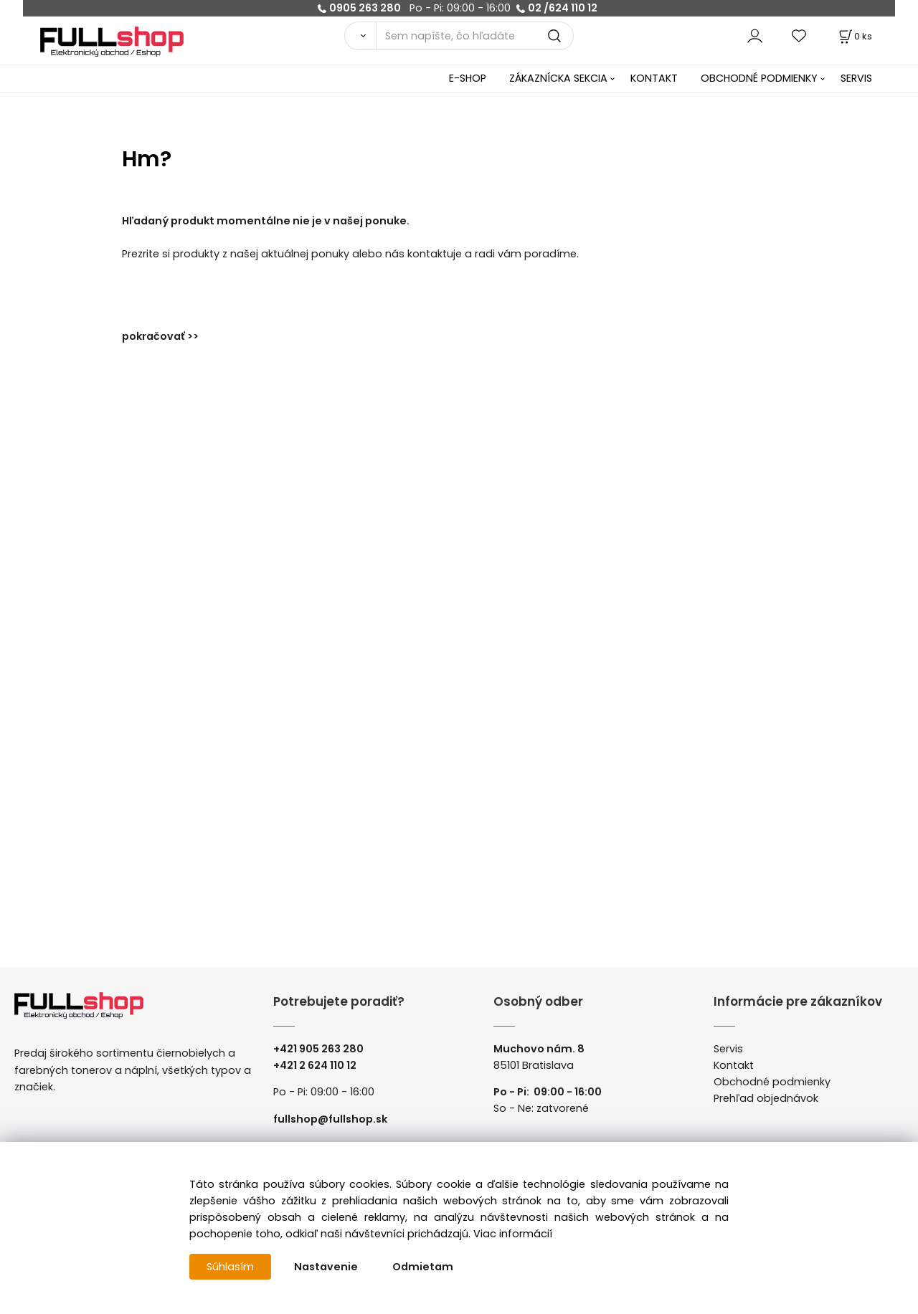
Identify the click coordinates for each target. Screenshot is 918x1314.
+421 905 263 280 (318, 1049)
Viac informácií (512, 1234)
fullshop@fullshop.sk (330, 1119)
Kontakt (734, 1065)
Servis (728, 1049)
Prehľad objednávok (766, 1098)
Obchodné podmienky (772, 1082)
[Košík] (854, 36)
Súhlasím (230, 1267)
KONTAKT (654, 78)
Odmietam (422, 1267)
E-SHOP (467, 78)
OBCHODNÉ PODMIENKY (759, 78)
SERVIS (856, 78)
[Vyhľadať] (360, 36)
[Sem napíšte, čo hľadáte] (475, 36)
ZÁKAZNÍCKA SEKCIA (558, 78)
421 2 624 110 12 (318, 1065)
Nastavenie (326, 1267)
